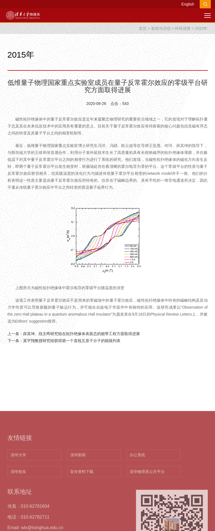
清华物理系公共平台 (147, 513)
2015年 (201, 28)
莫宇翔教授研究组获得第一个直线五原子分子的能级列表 (71, 340)
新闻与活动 (160, 28)
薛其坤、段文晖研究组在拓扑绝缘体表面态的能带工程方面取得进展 (81, 333)
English (187, 4)
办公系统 (137, 497)
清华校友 (18, 513)
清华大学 (18, 497)
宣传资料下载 (81, 513)
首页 (143, 28)
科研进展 (183, 28)
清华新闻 (78, 497)
